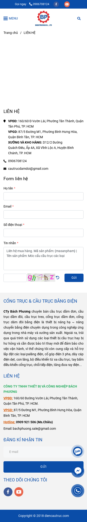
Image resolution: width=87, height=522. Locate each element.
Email (7, 206)
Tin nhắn (9, 243)
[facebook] (56, 4)
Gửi (74, 278)
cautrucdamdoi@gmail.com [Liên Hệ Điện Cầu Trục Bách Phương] (28, 169)
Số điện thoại (12, 225)
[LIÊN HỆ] (43, 18)
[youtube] (67, 4)
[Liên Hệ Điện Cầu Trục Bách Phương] (43, 73)
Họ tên (8, 188)
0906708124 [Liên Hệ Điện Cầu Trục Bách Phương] (39, 4)
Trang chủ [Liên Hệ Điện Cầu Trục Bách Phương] (10, 33)
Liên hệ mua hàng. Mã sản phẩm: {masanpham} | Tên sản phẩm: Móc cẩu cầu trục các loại (43, 258)
